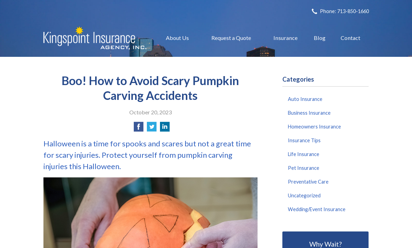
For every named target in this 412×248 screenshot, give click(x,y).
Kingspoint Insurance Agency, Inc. (95, 38)
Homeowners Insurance (314, 127)
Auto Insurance (305, 99)
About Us (177, 37)
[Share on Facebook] (138, 128)
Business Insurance (309, 113)
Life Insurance (303, 154)
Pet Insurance (303, 168)
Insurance (285, 37)
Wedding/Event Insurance (316, 209)
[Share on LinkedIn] (165, 128)
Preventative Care (308, 182)
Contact (350, 37)
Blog (319, 37)
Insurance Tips (304, 140)
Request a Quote (231, 37)
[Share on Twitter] (152, 128)
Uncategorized (304, 195)
